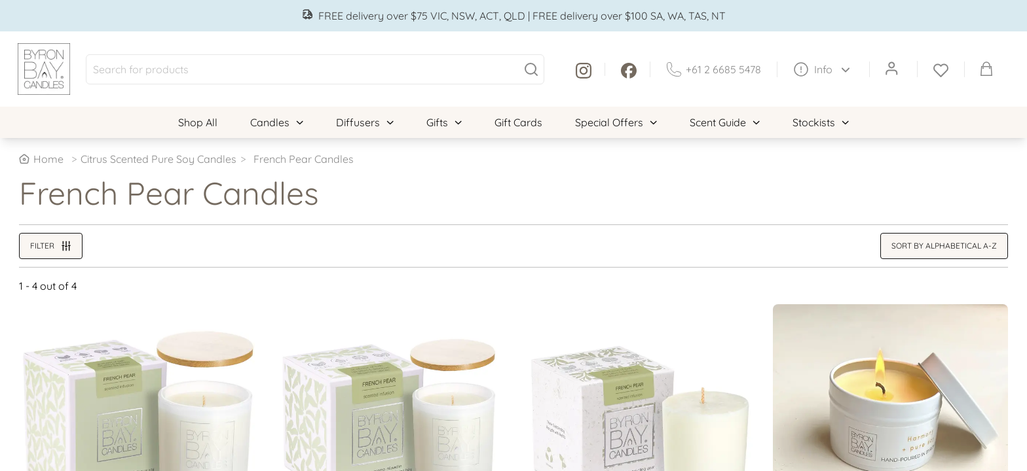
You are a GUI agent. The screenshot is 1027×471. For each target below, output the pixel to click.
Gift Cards (518, 122)
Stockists (821, 122)
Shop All (197, 122)
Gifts (444, 122)
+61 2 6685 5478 (713, 69)
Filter (50, 246)
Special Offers (616, 122)
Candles (276, 122)
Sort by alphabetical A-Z (944, 246)
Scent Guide (725, 122)
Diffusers (365, 122)
